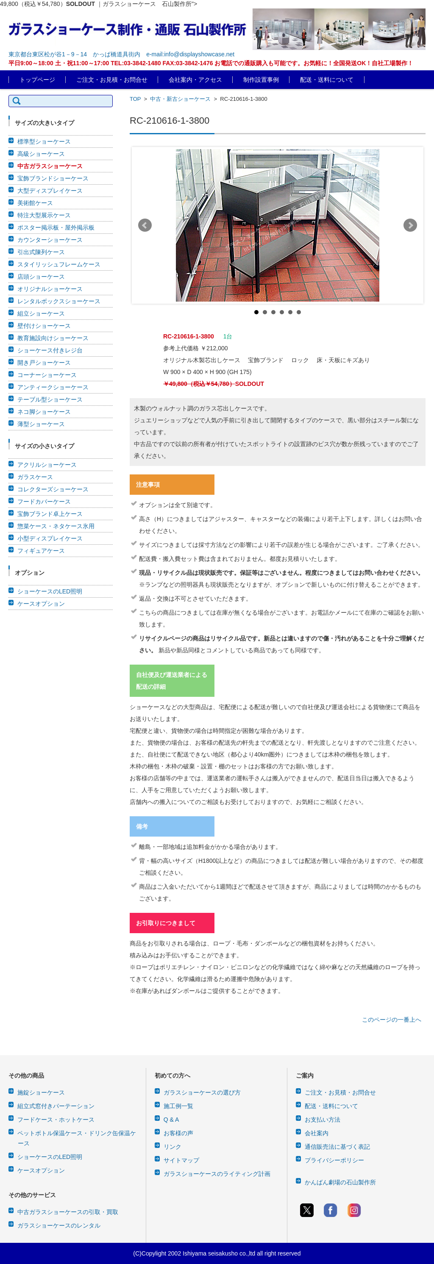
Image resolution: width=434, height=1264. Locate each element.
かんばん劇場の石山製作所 (340, 1182)
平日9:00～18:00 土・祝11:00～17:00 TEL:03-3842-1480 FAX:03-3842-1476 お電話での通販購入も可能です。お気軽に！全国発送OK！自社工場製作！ (210, 63)
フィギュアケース (41, 550)
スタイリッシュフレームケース (58, 264)
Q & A (171, 1119)
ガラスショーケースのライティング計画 (217, 1173)
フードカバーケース (44, 501)
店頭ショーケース (41, 276)
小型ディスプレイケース (50, 538)
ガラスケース (35, 477)
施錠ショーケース (41, 1092)
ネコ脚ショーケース (44, 411)
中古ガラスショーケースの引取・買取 (67, 1212)
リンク (172, 1146)
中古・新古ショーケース (180, 99)
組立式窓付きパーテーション (56, 1106)
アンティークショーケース (53, 387)
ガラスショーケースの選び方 (202, 1092)
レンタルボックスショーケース (58, 301)
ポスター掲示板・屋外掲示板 (56, 227)
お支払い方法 (322, 1119)
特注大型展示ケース (44, 215)
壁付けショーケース (44, 325)
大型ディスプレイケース (50, 190)
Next (410, 225)
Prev (145, 225)
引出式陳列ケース (41, 252)
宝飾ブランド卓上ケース (50, 513)
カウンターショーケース (50, 239)
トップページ (37, 79)
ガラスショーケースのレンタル (58, 1225)
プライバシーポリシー (334, 1160)
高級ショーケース (41, 153)
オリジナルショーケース (50, 289)
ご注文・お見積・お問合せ (111, 79)
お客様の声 (178, 1133)
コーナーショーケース (47, 374)
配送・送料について (326, 79)
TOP (135, 99)
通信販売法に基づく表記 (337, 1146)
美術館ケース (35, 203)
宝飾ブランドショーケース (53, 178)
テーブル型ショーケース (50, 399)
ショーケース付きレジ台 (50, 350)
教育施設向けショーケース (53, 338)
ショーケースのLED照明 (49, 591)
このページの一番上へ (391, 1019)
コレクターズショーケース (53, 489)
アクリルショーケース (47, 464)
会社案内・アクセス (195, 79)
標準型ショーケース (44, 141)
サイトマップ (181, 1160)
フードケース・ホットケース (56, 1119)
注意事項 (148, 484)
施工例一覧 (178, 1106)
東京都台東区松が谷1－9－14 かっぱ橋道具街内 (74, 54)
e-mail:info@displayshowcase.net (190, 54)
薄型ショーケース (41, 424)
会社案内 (316, 1133)
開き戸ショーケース (44, 362)
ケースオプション (41, 603)
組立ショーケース (41, 313)
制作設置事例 (261, 79)
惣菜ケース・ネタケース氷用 (56, 526)
